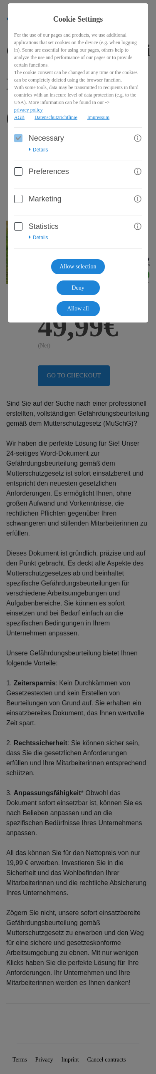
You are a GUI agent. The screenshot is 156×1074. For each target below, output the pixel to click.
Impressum (98, 117)
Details (38, 149)
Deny (78, 288)
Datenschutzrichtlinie (56, 117)
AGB (19, 117)
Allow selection (77, 266)
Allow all (78, 308)
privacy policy (28, 110)
